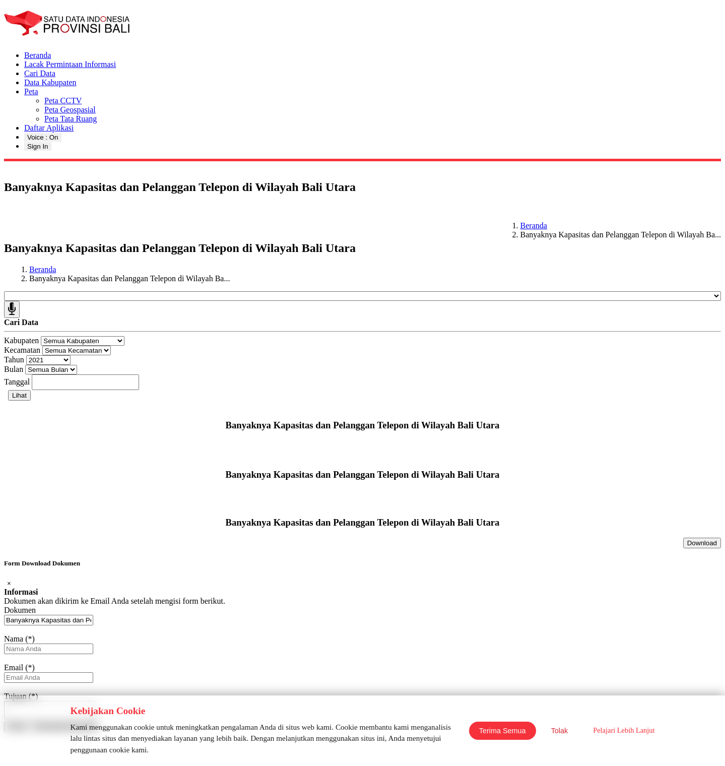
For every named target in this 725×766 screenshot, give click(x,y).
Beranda (37, 55)
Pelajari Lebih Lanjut (623, 730)
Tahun (14, 359)
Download (702, 543)
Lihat (19, 395)
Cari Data (39, 73)
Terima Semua (502, 731)
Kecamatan (22, 350)
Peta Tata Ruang (70, 118)
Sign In (37, 146)
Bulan (13, 369)
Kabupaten (21, 340)
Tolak (559, 731)
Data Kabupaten (50, 82)
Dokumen (20, 610)
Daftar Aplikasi (49, 127)
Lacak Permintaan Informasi (70, 64)
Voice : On (42, 137)
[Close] (9, 583)
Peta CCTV (63, 100)
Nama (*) (19, 638)
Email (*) (19, 667)
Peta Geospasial (70, 109)
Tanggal (17, 381)
